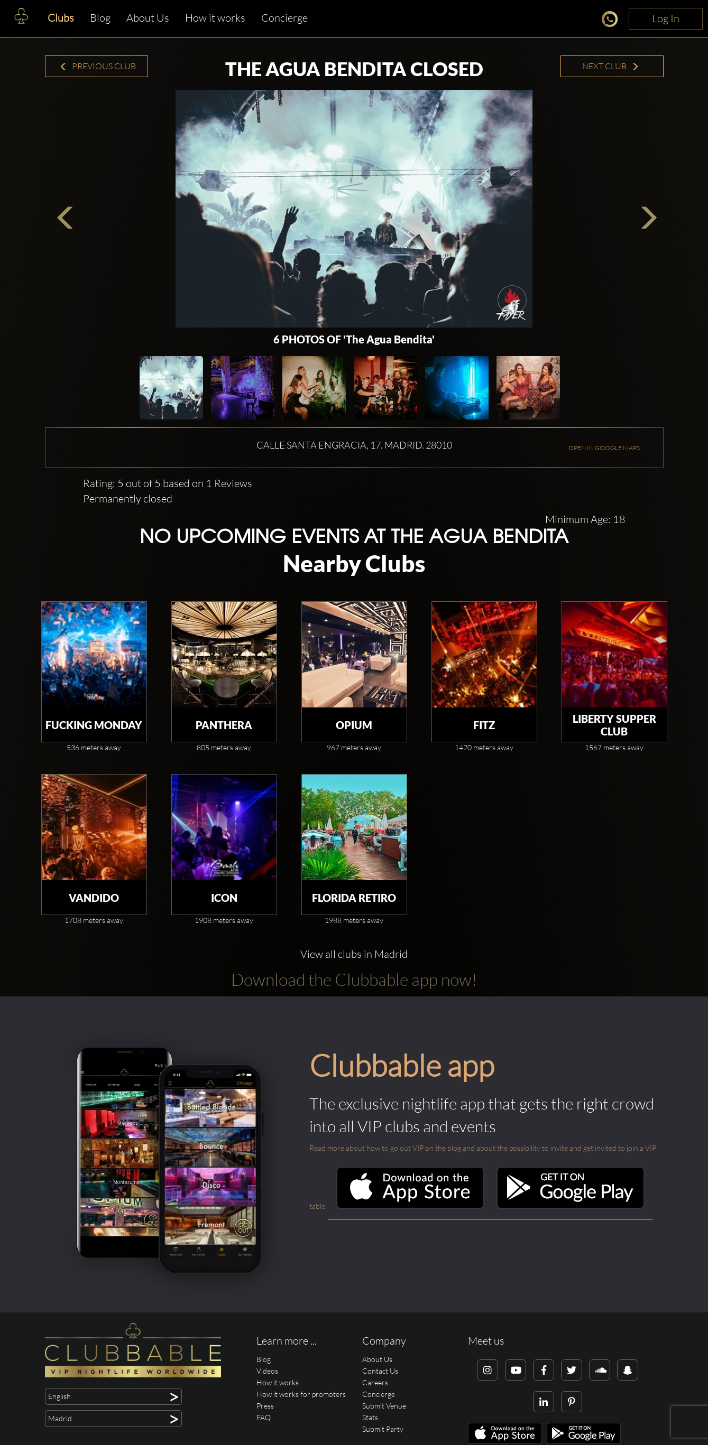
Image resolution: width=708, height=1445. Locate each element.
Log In (665, 18)
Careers (375, 1382)
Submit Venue (384, 1405)
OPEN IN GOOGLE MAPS (604, 448)
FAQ (263, 1417)
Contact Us (380, 1370)
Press (265, 1405)
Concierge (284, 17)
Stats (370, 1417)
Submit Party (382, 1428)
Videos (267, 1370)
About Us (147, 17)
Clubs (61, 17)
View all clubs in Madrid (354, 954)
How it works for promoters (301, 1394)
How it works (215, 17)
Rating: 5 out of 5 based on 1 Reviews (167, 483)
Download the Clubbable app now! (354, 979)
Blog (100, 17)
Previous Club (97, 66)
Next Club (610, 66)
